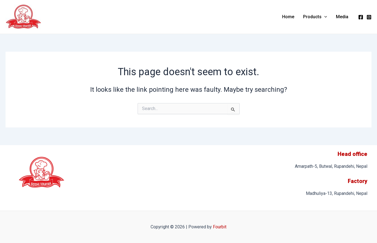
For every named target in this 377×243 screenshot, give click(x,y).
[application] (324, 17)
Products (315, 17)
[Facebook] (360, 17)
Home (288, 16)
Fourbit (219, 226)
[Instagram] (369, 17)
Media (342, 16)
